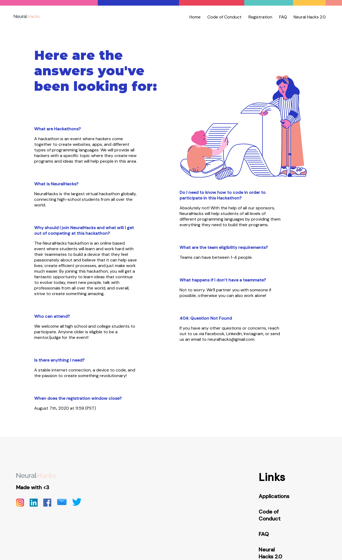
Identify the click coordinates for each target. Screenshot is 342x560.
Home (195, 17)
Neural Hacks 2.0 (310, 17)
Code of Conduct (224, 17)
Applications (274, 496)
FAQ (283, 17)
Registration (260, 17)
